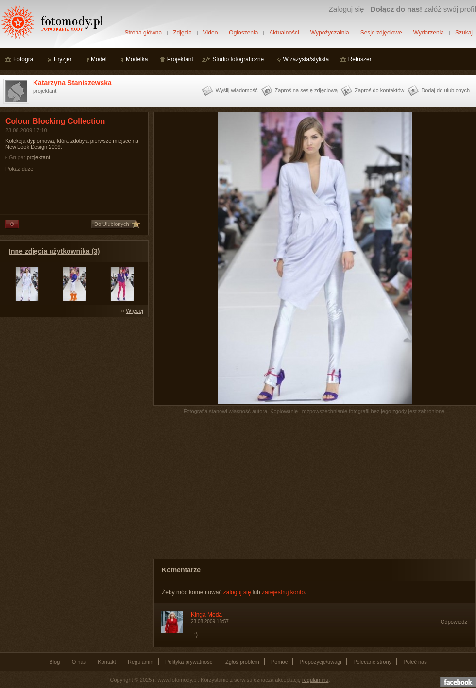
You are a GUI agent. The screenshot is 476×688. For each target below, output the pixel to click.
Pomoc (279, 662)
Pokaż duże (19, 169)
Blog (54, 662)
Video (210, 32)
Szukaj (464, 32)
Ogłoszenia (243, 32)
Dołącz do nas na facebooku (458, 682)
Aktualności (284, 32)
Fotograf (24, 59)
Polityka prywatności (189, 662)
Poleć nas (414, 662)
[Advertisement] (73, 383)
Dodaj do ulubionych (445, 90)
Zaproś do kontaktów (379, 90)
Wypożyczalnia (329, 32)
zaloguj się (237, 592)
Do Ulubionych (111, 224)
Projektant (180, 59)
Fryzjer (63, 59)
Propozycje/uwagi (320, 662)
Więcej (134, 311)
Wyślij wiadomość (237, 90)
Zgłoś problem (242, 662)
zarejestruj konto (283, 592)
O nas (79, 662)
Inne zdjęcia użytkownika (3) (54, 251)
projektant (38, 157)
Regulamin (140, 662)
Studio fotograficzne (238, 59)
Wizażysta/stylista (306, 59)
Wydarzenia (428, 32)
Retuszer (360, 59)
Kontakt (107, 662)
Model (99, 59)
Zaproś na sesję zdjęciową (306, 90)
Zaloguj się (346, 9)
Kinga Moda (206, 614)
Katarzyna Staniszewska (72, 82)
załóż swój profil (423, 9)
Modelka (137, 59)
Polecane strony (372, 662)
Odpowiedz (454, 622)
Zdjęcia (182, 32)
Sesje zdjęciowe (381, 32)
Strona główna (143, 32)
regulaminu (315, 680)
